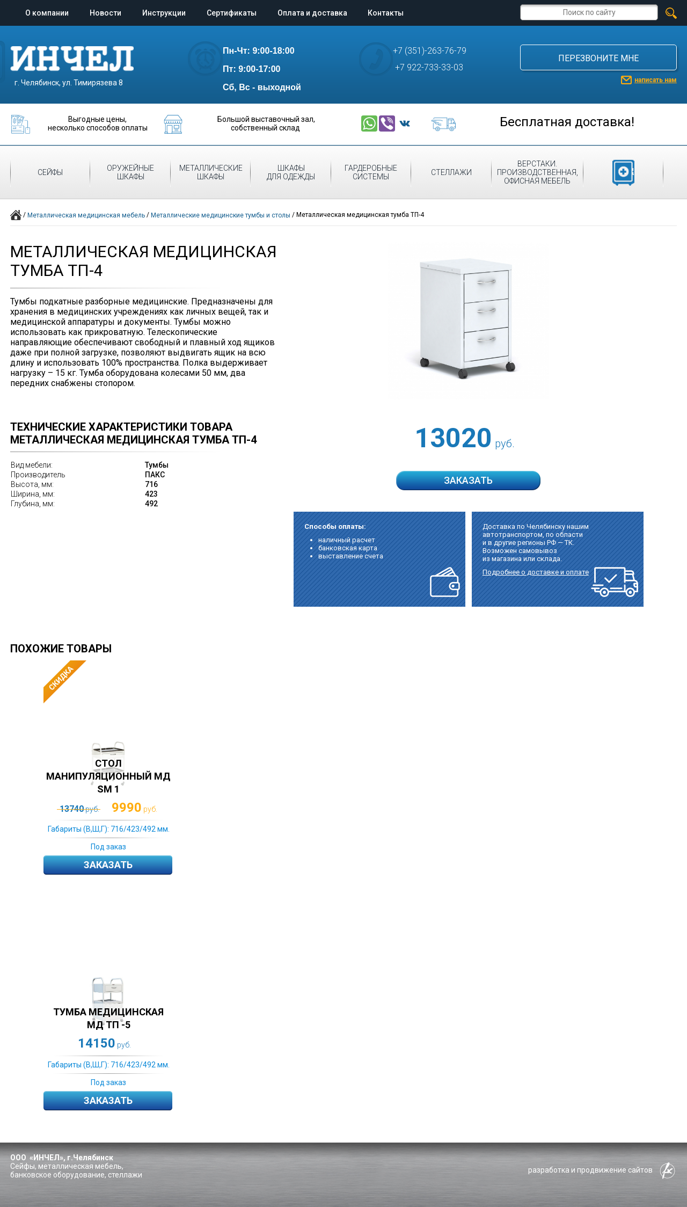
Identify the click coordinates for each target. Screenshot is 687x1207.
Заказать (108, 864)
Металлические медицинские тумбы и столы (220, 215)
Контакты (386, 13)
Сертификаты (232, 13)
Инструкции (164, 13)
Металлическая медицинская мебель (86, 215)
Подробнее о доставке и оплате (536, 572)
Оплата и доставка (312, 13)
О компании (47, 13)
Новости (105, 13)
